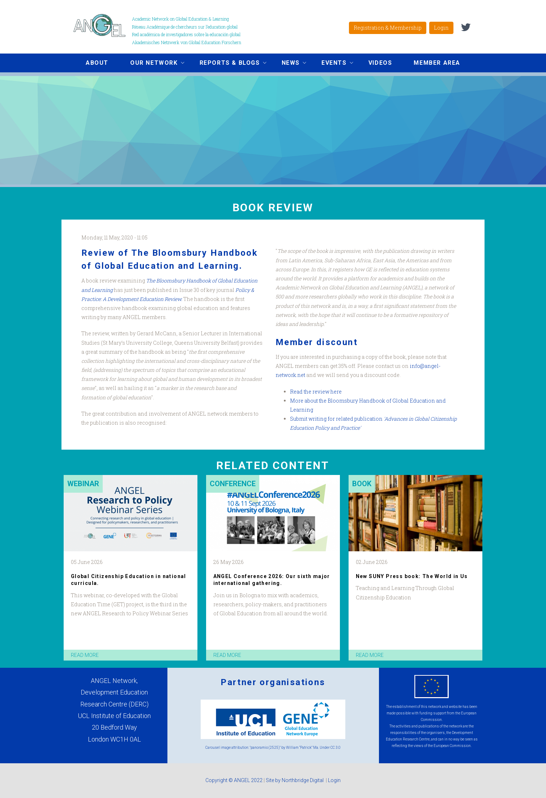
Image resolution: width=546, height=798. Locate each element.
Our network (151, 63)
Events (332, 63)
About (97, 62)
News (288, 63)
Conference (233, 483)
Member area (437, 62)
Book (361, 483)
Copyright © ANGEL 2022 (234, 780)
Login (441, 27)
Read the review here (316, 391)
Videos (380, 62)
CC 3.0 (335, 748)
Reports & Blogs (227, 63)
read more (85, 655)
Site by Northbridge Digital (295, 780)
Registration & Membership (388, 27)
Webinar (83, 483)
